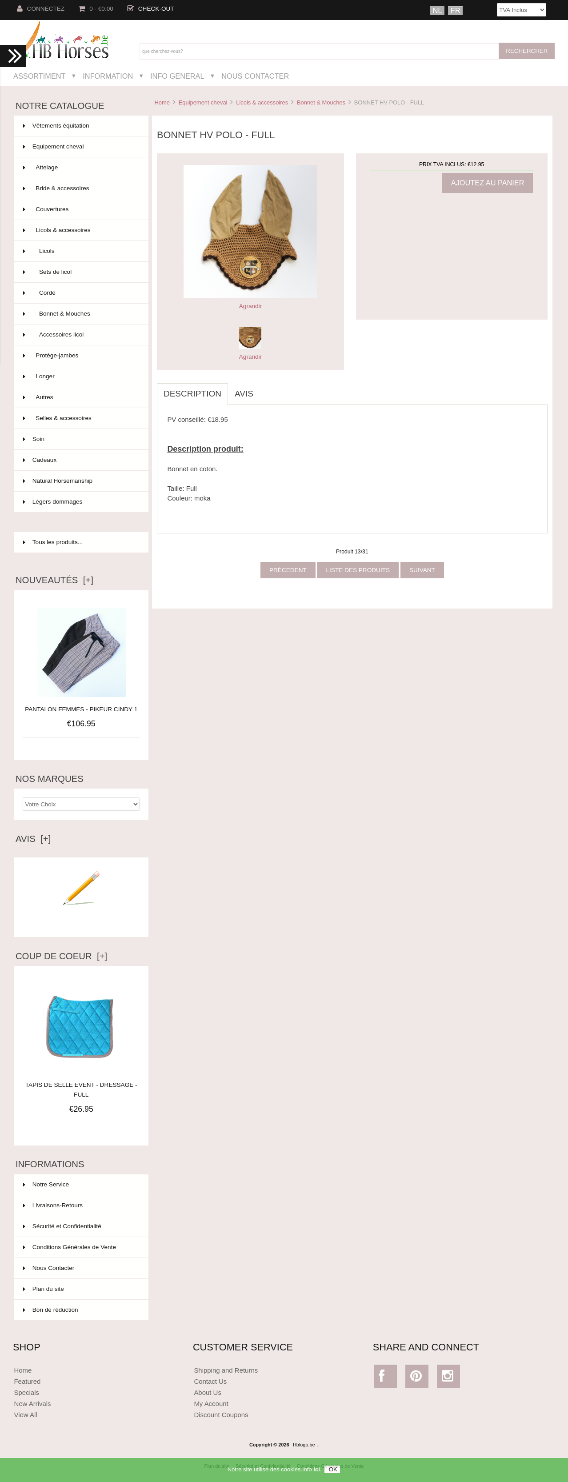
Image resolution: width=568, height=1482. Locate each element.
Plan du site (43, 1289)
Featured (27, 1381)
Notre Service (46, 1184)
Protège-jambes (80, 355)
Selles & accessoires (80, 418)
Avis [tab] (244, 393)
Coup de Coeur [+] (61, 956)
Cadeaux (80, 460)
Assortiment (39, 76)
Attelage (80, 167)
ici (316, 1470)
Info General (177, 76)
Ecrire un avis (81, 918)
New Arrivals (32, 1403)
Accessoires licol (80, 335)
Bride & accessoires (80, 188)
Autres (80, 397)
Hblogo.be (304, 1444)
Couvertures (80, 209)
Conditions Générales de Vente (69, 1247)
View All (25, 1414)
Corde (80, 293)
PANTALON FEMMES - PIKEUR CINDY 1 (81, 709)
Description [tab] (192, 393)
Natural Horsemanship (80, 481)
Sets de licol (80, 272)
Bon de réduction (50, 1309)
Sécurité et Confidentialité (62, 1226)
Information (108, 76)
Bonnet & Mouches (321, 102)
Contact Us (210, 1381)
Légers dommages (80, 502)
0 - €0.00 (95, 8)
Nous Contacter (255, 76)
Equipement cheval (203, 102)
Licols (80, 251)
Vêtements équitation (80, 126)
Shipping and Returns (226, 1370)
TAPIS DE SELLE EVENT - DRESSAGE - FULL (81, 1085)
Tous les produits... (53, 542)
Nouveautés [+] (54, 580)
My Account (211, 1403)
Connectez (41, 8)
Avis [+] (33, 839)
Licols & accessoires (262, 102)
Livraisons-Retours (53, 1205)
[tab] (266, 389)
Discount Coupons (221, 1414)
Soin (80, 439)
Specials (26, 1392)
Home (161, 102)
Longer (80, 376)
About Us (207, 1392)
